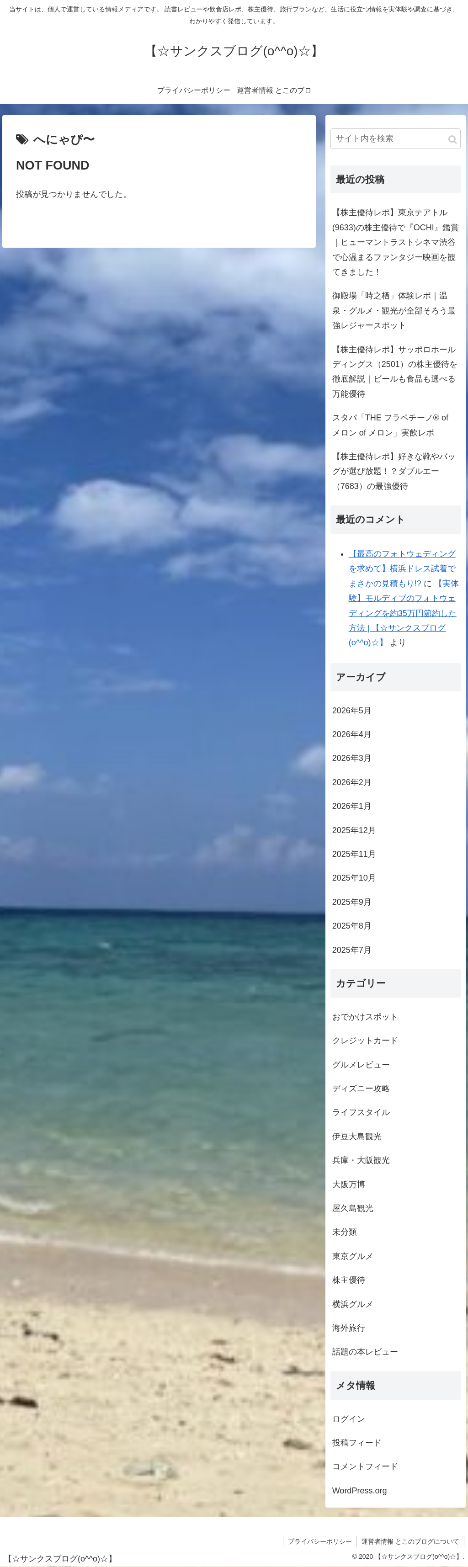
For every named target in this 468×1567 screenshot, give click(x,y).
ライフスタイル (361, 1112)
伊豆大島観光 (357, 1136)
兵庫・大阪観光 (361, 1160)
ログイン (348, 1419)
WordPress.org (359, 1490)
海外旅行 (348, 1328)
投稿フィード (357, 1442)
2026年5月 (352, 710)
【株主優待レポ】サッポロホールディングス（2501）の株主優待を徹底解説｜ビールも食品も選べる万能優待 (394, 371)
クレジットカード (365, 1040)
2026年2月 (352, 782)
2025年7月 (352, 950)
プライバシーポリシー (320, 1541)
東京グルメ (352, 1256)
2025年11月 (354, 854)
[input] (395, 138)
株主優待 (348, 1280)
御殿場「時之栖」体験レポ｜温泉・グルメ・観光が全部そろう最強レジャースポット (394, 310)
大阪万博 (348, 1184)
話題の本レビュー (365, 1351)
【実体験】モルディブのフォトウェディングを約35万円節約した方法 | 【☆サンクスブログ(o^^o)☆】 (404, 613)
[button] (453, 139)
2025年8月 (352, 925)
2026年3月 (352, 758)
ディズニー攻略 (361, 1088)
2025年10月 (354, 877)
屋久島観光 (352, 1208)
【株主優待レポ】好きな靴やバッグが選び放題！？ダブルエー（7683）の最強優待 (394, 471)
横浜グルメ (352, 1304)
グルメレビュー (361, 1064)
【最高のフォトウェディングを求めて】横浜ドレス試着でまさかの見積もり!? (402, 568)
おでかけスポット (365, 1016)
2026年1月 (352, 806)
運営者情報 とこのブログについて (410, 1541)
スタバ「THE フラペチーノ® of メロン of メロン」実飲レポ (390, 425)
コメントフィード (365, 1466)
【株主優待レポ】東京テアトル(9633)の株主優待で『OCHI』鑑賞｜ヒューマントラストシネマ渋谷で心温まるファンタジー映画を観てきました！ (395, 242)
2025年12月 (354, 830)
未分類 (344, 1232)
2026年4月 (352, 734)
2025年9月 (352, 902)
